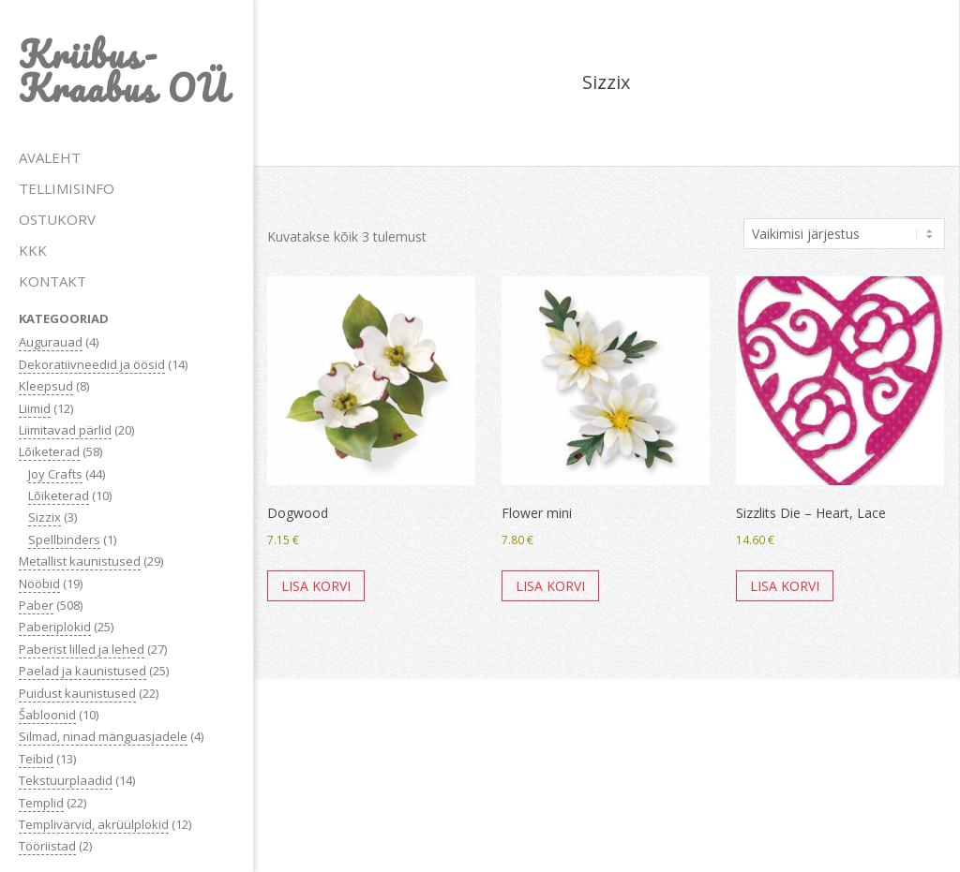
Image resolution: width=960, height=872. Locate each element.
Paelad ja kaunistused (82, 670)
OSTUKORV (57, 219)
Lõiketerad (49, 451)
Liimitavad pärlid (65, 429)
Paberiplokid (55, 626)
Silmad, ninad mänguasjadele (103, 736)
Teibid (36, 758)
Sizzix (44, 517)
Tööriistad (47, 845)
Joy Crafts (55, 474)
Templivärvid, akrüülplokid (94, 824)
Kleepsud (46, 385)
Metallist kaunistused (80, 561)
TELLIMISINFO (66, 188)
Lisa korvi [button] (316, 586)
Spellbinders (64, 539)
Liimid (35, 408)
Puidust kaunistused (77, 693)
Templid (41, 802)
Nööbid (39, 583)
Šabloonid (47, 714)
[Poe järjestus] (844, 234)
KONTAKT (52, 281)
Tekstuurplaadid (65, 780)
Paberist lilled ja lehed (81, 649)
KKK (33, 250)
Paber (36, 605)
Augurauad (50, 341)
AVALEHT (50, 157)
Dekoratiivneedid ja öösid (92, 364)
